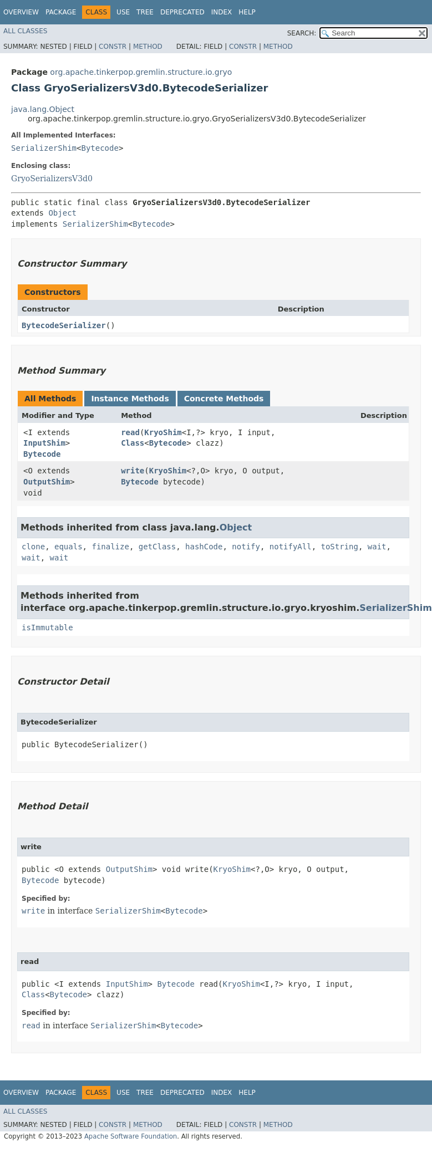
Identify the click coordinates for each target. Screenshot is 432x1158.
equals (68, 546)
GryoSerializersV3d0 (52, 178)
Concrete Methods (224, 398)
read (130, 432)
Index (221, 12)
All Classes (25, 31)
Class (132, 442)
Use (123, 12)
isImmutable (47, 627)
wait (377, 546)
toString (339, 546)
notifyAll (291, 546)
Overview (21, 12)
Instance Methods (130, 398)
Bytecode (99, 148)
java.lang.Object (42, 109)
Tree (145, 12)
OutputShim (46, 481)
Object (62, 212)
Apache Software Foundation (130, 1136)
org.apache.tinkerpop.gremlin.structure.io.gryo (141, 72)
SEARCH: (302, 33)
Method (147, 46)
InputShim (44, 442)
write (132, 470)
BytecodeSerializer (64, 325)
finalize (110, 546)
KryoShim (162, 432)
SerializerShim (44, 148)
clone (33, 546)
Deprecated (182, 12)
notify (246, 546)
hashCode (203, 546)
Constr (112, 46)
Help (247, 12)
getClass (157, 546)
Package (60, 12)
